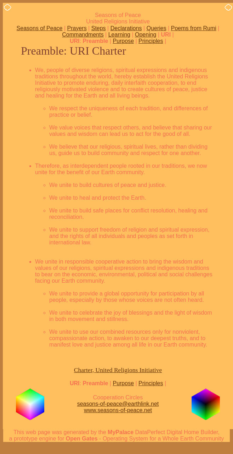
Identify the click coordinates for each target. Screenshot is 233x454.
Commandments (82, 35)
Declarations (126, 28)
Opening (146, 35)
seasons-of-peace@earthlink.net (118, 404)
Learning (119, 35)
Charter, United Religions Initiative (118, 369)
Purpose (123, 41)
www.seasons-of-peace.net (118, 410)
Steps (98, 28)
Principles (150, 41)
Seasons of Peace (40, 28)
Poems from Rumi (193, 28)
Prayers (77, 28)
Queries (156, 28)
